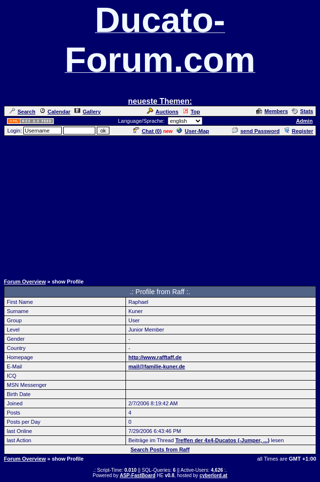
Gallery (87, 112)
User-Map (193, 131)
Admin (304, 121)
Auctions (162, 112)
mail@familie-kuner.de (156, 366)
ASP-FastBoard (137, 475)
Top (191, 112)
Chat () (147, 131)
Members (272, 111)
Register (298, 131)
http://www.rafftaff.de (155, 357)
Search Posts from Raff (160, 449)
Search (22, 112)
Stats (302, 111)
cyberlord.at (213, 475)
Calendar (55, 112)
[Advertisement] (162, 205)
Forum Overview (25, 281)
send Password (256, 131)
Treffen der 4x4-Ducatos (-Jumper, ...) (222, 440)
